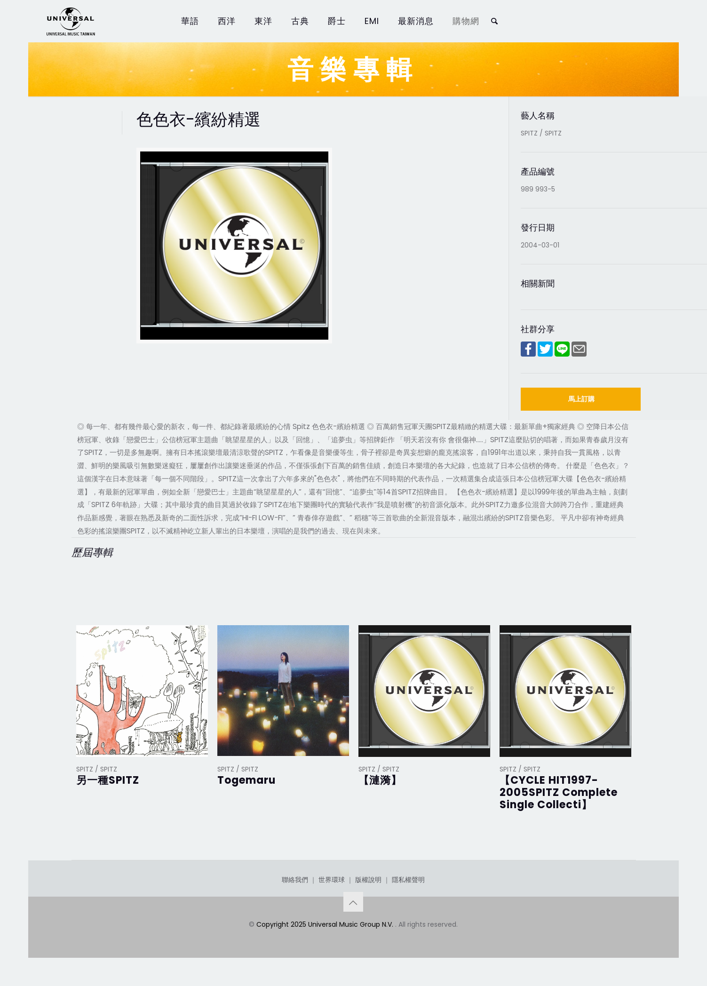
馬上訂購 (581, 399)
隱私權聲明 (408, 879)
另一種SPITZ (107, 780)
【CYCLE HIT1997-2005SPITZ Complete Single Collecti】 (559, 792)
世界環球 (331, 879)
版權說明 (368, 879)
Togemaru (246, 780)
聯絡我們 (295, 879)
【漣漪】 (380, 780)
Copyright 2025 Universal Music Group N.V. (325, 924)
